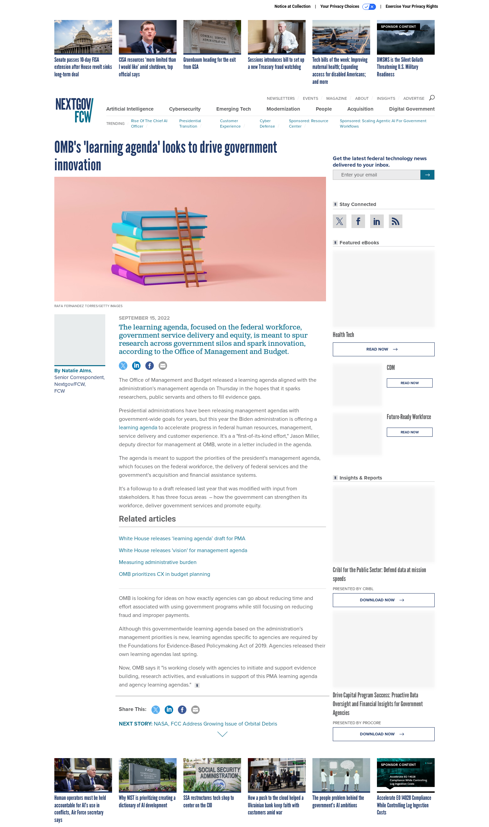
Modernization (283, 109)
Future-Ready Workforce (409, 417)
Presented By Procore (357, 723)
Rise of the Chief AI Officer (149, 123)
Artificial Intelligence (129, 109)
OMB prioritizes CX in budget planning (164, 574)
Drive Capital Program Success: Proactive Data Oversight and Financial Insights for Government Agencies (378, 704)
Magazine (336, 98)
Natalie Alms (76, 370)
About (362, 98)
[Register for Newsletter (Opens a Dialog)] (427, 175)
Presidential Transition (190, 123)
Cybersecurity (185, 109)
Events (310, 98)
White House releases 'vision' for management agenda (183, 550)
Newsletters (281, 98)
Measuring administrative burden (158, 562)
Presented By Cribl (353, 589)
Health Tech (343, 335)
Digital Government (412, 109)
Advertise (413, 98)
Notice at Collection (292, 6)
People (324, 109)
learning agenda (138, 427)
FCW (59, 391)
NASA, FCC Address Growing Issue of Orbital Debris (215, 724)
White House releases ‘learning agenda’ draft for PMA (182, 538)
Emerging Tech (233, 109)
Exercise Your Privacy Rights (412, 6)
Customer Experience (230, 123)
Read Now (383, 349)
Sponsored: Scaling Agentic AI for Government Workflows (383, 123)
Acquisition (360, 109)
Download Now (384, 600)
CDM (391, 367)
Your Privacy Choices (348, 7)
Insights (386, 98)
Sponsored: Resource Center (308, 123)
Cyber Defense (267, 123)
